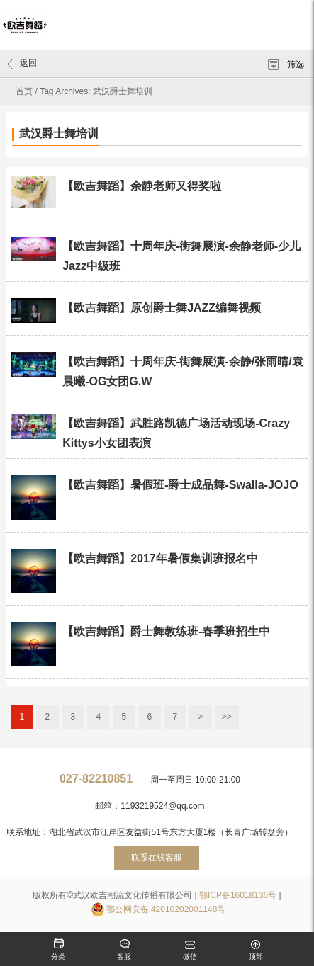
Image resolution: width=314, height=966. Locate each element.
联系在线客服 (156, 858)
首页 (24, 91)
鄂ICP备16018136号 (237, 895)
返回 (22, 63)
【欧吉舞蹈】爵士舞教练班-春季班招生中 (166, 631)
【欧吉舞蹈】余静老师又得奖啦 (141, 186)
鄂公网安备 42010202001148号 (166, 909)
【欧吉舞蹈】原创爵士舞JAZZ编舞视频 (161, 308)
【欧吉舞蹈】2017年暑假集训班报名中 (160, 558)
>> (227, 717)
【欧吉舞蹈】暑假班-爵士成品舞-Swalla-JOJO (180, 485)
